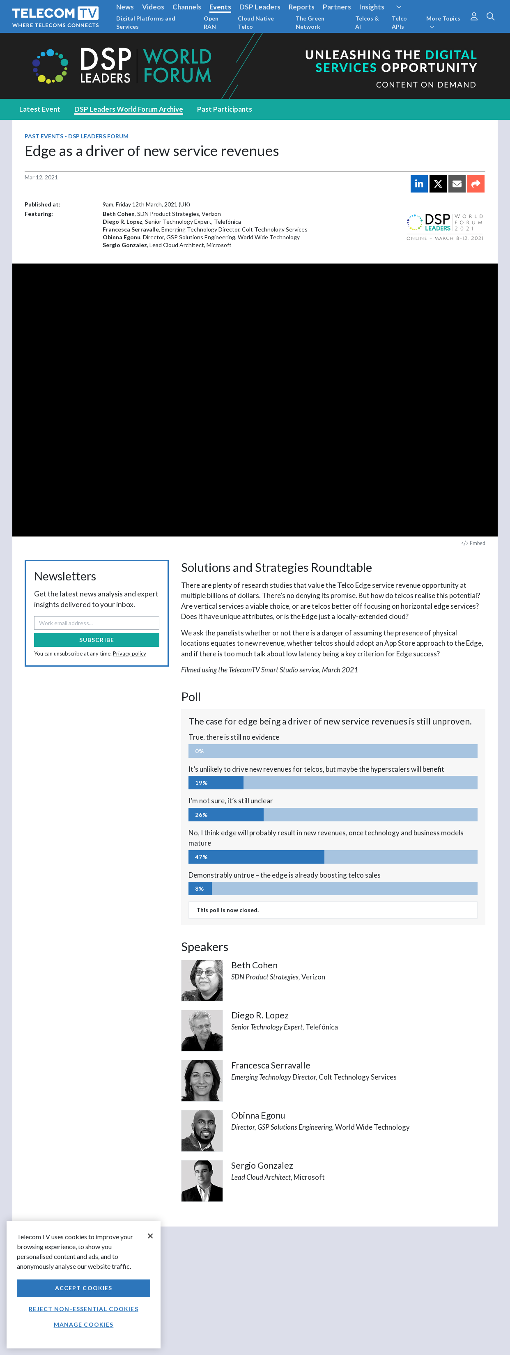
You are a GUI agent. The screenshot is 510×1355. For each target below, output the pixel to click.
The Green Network (310, 22)
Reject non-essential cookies (83, 1308)
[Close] (150, 1236)
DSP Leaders (259, 6)
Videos (153, 6)
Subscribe (96, 639)
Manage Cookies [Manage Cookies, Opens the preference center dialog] (84, 1324)
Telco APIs (399, 22)
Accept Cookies (84, 1287)
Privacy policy (129, 653)
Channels (186, 6)
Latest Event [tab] (39, 109)
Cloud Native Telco (256, 22)
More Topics (443, 22)
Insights (371, 6)
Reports (302, 6)
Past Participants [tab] (224, 109)
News (125, 6)
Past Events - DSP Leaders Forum (77, 136)
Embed (473, 543)
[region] (84, 1284)
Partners (337, 6)
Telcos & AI (367, 22)
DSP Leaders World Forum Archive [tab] (128, 109)
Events (220, 6)
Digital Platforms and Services (145, 22)
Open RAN (211, 22)
